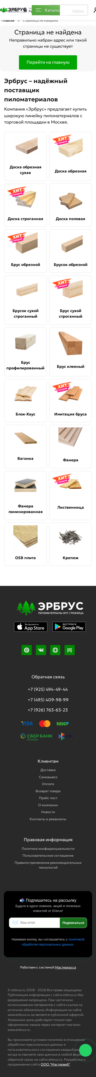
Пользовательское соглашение (48, 855)
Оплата (48, 784)
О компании (48, 805)
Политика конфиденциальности (48, 848)
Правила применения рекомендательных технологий (48, 865)
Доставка (48, 770)
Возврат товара (48, 791)
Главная (8, 20)
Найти (78, 10)
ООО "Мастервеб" (55, 1064)
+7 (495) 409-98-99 (48, 700)
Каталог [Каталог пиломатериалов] (48, 10)
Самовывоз (48, 777)
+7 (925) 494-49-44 (48, 689)
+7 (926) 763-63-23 (48, 710)
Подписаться (73, 923)
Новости (48, 812)
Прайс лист (48, 798)
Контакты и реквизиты (48, 819)
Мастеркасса (65, 967)
